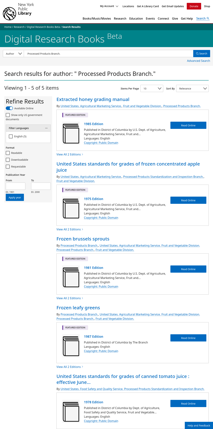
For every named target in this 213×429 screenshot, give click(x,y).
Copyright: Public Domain (101, 143)
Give (175, 18)
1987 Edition (93, 336)
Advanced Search (198, 61)
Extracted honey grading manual (92, 99)
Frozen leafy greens (78, 307)
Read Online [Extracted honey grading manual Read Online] (188, 125)
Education (136, 18)
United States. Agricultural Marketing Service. (91, 106)
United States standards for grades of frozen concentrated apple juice (128, 166)
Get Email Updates (173, 6)
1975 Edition (93, 199)
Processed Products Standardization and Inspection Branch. (163, 177)
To (32, 180)
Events (150, 18)
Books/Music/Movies (97, 18)
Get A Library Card (148, 6)
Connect (163, 18)
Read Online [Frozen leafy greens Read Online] (188, 337)
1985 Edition (93, 124)
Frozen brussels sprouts (82, 238)
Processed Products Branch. (182, 106)
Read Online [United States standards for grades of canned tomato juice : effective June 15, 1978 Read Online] (188, 403)
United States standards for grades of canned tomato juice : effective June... (122, 379)
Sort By (170, 88)
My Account (109, 6)
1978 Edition (93, 402)
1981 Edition (93, 267)
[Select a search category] (13, 53)
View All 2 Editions (69, 154)
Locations (128, 6)
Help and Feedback (199, 425)
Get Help (187, 18)
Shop (207, 6)
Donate (194, 6)
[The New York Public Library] (18, 11)
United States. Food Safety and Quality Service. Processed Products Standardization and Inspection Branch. (133, 389)
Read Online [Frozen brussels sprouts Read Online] (188, 269)
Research (120, 18)
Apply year (15, 197)
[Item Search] (108, 53)
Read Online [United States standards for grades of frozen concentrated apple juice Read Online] (188, 200)
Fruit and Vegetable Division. (142, 106)
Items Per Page (130, 88)
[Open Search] (203, 18)
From (9, 180)
